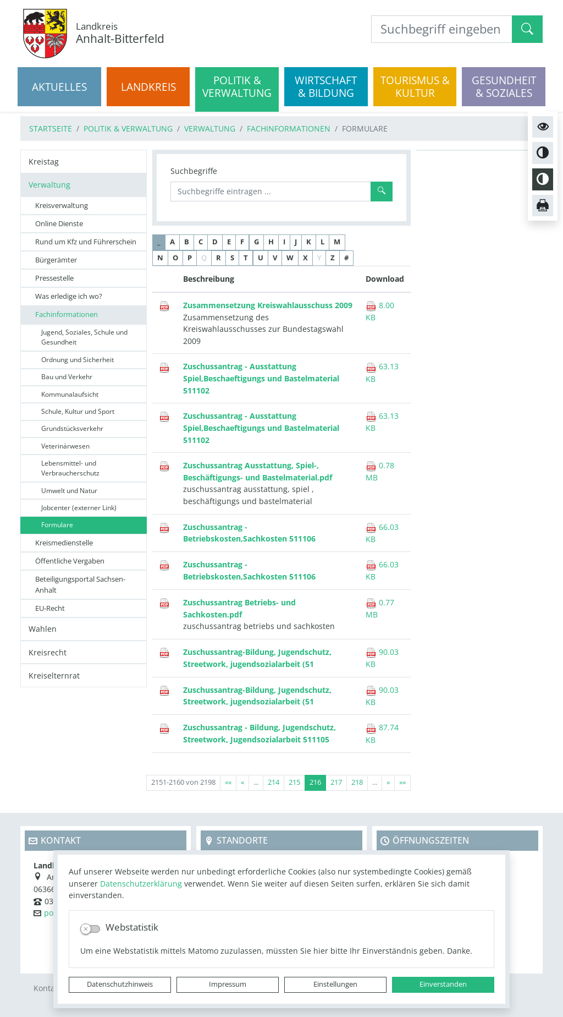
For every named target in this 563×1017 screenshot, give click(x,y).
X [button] (305, 258)
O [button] (175, 258)
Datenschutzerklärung (141, 883)
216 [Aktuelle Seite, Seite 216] (315, 782)
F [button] (242, 242)
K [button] (308, 242)
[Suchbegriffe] (270, 191)
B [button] (186, 242)
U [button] (260, 258)
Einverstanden (443, 984)
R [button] (218, 258)
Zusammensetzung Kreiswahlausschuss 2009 (267, 305)
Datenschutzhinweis (120, 984)
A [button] (172, 242)
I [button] (284, 242)
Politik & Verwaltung (128, 128)
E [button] (229, 242)
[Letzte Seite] (402, 783)
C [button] (200, 242)
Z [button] (332, 258)
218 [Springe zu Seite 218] (357, 782)
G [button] (256, 242)
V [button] (275, 258)
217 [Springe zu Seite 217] (336, 782)
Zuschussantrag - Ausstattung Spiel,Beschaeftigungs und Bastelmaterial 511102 (261, 378)
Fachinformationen (288, 128)
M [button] (337, 242)
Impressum (227, 984)
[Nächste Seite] (388, 783)
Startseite (50, 128)
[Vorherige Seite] (242, 783)
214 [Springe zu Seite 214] (273, 782)
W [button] (290, 258)
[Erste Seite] (228, 783)
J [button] (296, 242)
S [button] (232, 258)
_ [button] (159, 242)
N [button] (160, 258)
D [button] (215, 242)
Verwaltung (209, 128)
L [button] (322, 242)
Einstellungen (335, 984)
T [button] (246, 258)
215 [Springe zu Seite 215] (294, 782)
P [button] (189, 258)
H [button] (271, 242)
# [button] (346, 258)
